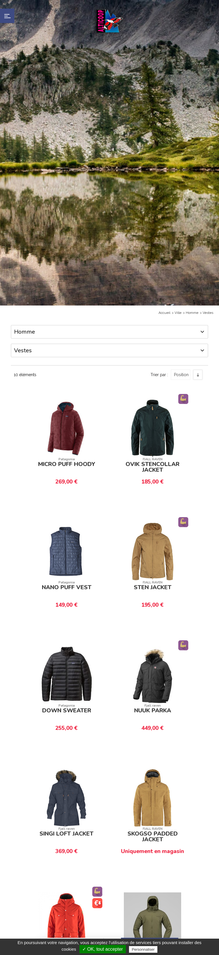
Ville (178, 313)
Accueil (164, 313)
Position (181, 372)
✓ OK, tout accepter (102, 949)
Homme (192, 313)
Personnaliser (143, 949)
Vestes (208, 313)
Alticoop (109, 21)
